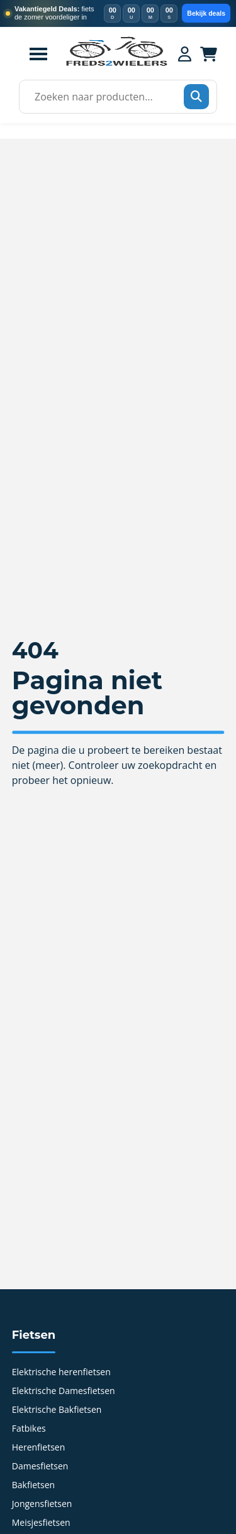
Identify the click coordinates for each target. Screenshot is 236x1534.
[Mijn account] (184, 54)
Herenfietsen (38, 1448)
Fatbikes (29, 1429)
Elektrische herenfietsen (61, 1373)
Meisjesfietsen (41, 1523)
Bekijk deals (206, 13)
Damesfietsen (40, 1467)
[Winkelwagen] (208, 54)
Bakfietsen (33, 1486)
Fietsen (33, 1335)
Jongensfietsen (42, 1504)
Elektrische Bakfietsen (57, 1410)
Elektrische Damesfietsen (63, 1391)
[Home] (116, 64)
